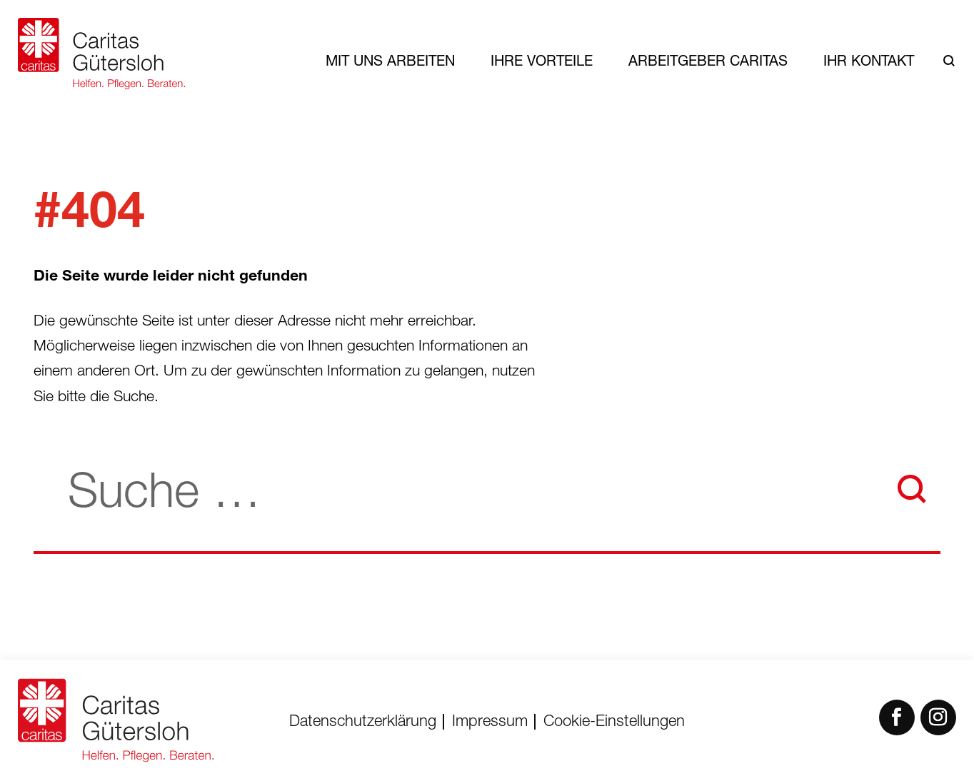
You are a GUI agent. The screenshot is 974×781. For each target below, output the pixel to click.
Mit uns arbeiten (390, 60)
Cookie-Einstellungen (614, 722)
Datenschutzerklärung (362, 722)
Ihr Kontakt (868, 60)
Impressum (490, 722)
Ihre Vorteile (542, 60)
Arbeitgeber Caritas (708, 60)
